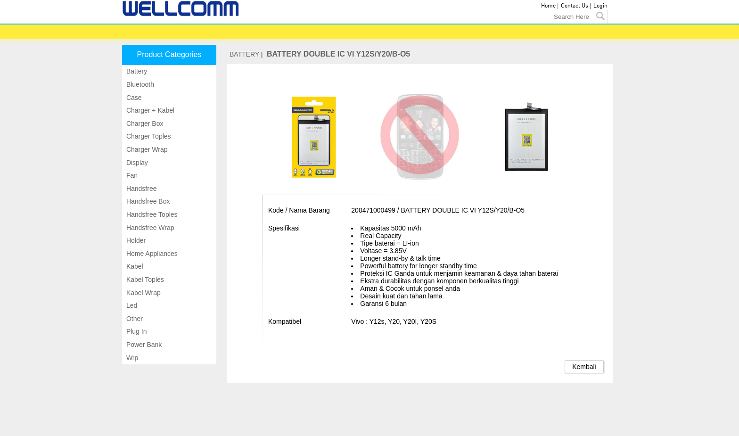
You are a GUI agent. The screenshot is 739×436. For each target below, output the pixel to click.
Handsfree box (147, 201)
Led (130, 305)
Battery (135, 71)
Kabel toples (144, 279)
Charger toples (147, 136)
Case (133, 97)
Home (548, 6)
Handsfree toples (151, 214)
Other (133, 318)
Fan (131, 175)
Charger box (143, 123)
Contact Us (574, 6)
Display (136, 162)
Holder (135, 240)
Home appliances (151, 253)
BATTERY (244, 54)
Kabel (133, 266)
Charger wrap (146, 149)
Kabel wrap (142, 292)
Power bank (143, 344)
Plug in (135, 331)
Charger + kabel (149, 110)
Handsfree (140, 188)
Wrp (131, 358)
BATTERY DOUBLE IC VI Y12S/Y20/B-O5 (338, 54)
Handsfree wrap (149, 227)
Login (600, 6)
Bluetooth (139, 84)
